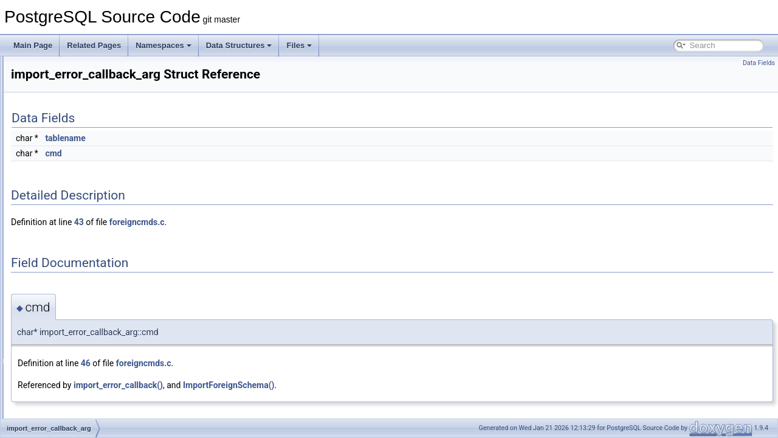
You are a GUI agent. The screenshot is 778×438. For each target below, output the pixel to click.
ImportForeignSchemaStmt (83, 256)
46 (238, 363)
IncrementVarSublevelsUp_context (96, 364)
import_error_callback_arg (82, 243)
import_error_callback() (270, 385)
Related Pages (94, 45)
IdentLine (55, 216)
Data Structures (239, 45)
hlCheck (53, 109)
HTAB (49, 176)
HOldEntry (57, 123)
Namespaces (163, 45)
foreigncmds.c (289, 222)
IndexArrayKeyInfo (70, 417)
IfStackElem (59, 230)
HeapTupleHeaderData (77, 69)
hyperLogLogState (70, 190)
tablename (217, 138)
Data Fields (759, 63)
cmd (205, 153)
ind (45, 377)
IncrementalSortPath (73, 337)
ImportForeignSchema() (381, 385)
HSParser (56, 136)
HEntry (51, 96)
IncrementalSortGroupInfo (82, 310)
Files (299, 45)
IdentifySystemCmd (71, 203)
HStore (51, 163)
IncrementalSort (66, 297)
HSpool (52, 149)
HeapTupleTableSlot (73, 82)
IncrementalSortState (74, 350)
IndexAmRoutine (67, 404)
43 (231, 222)
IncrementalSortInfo (72, 323)
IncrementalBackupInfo (77, 283)
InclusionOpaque (67, 270)
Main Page (32, 45)
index (49, 390)
